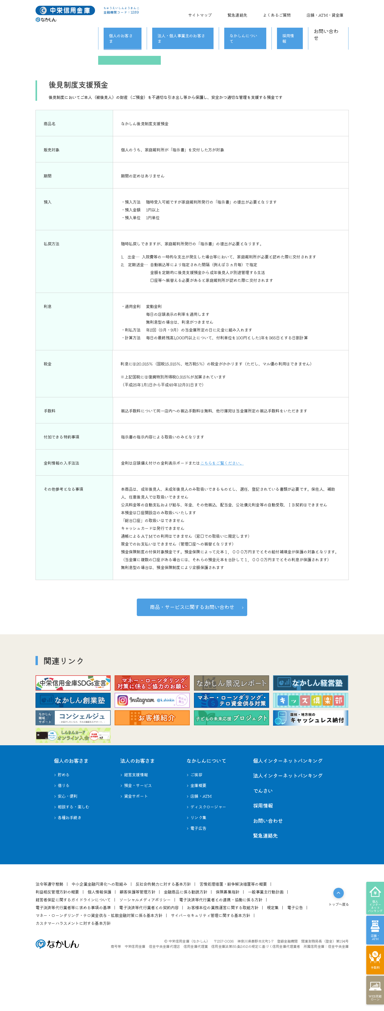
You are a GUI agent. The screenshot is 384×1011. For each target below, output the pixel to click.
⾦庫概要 (198, 824)
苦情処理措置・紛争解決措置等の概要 (233, 922)
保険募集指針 (227, 930)
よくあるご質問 (292, 12)
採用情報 (291, 23)
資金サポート (136, 835)
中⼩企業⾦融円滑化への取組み (99, 922)
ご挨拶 (196, 813)
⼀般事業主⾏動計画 (265, 930)
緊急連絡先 (263, 12)
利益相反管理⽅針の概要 (57, 930)
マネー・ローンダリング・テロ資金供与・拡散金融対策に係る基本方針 (99, 954)
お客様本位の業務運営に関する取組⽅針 (222, 946)
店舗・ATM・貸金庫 (330, 12)
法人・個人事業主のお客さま (183, 23)
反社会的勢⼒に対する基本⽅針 (163, 922)
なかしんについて (248, 23)
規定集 (273, 946)
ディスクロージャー (208, 845)
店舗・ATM (200, 835)
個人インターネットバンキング (287, 799)
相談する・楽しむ (317, 52)
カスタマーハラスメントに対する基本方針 (73, 962)
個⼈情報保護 (99, 930)
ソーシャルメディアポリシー (145, 938)
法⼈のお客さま (137, 799)
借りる (192, 52)
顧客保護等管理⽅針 (137, 930)
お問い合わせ (328, 23)
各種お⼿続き (69, 856)
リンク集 (198, 856)
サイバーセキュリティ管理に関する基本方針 (210, 954)
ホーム (41, 35)
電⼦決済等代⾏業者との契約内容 (149, 946)
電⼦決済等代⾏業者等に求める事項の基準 (73, 946)
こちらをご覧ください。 (222, 463)
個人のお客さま (121, 23)
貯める (93, 35)
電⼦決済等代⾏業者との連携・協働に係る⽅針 (220, 938)
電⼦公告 (295, 946)
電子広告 (198, 867)
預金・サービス (138, 824)
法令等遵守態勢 (49, 922)
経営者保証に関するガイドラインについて (73, 938)
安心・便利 (255, 52)
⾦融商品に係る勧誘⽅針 (185, 930)
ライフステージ (66, 52)
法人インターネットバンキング (287, 814)
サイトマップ (236, 12)
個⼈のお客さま (71, 799)
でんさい (263, 829)
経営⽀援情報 (136, 813)
